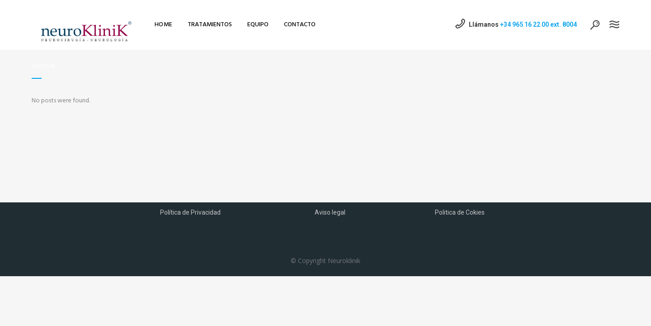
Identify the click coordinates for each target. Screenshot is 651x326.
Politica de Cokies (460, 212)
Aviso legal (330, 212)
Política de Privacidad (190, 212)
